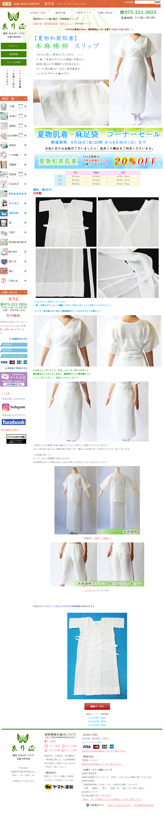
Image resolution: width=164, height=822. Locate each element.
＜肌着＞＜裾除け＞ (102, 538)
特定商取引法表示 (10, 429)
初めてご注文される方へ (120, 805)
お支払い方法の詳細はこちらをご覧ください (104, 751)
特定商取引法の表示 (144, 805)
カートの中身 (13, 62)
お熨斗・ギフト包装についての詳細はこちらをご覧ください (112, 799)
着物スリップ (66, 23)
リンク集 (5, 393)
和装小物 (37, 23)
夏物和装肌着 (51, 23)
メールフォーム (10, 325)
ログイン (13, 46)
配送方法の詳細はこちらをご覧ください (102, 764)
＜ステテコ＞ (90, 590)
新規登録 (13, 54)
